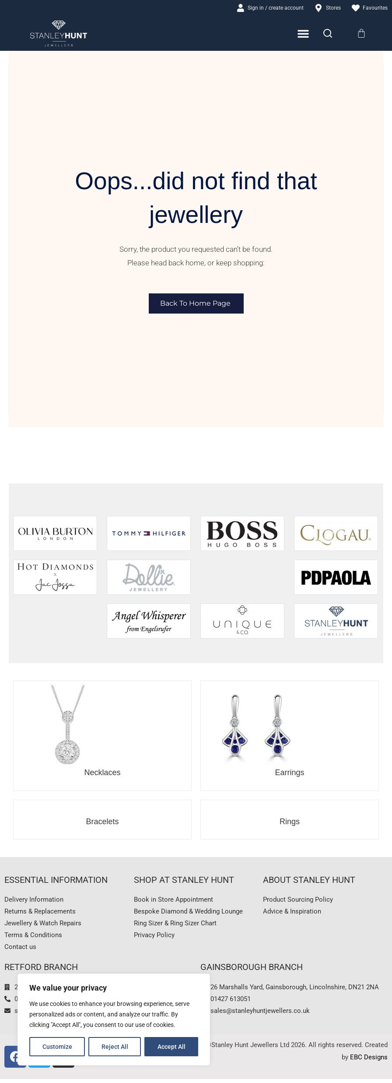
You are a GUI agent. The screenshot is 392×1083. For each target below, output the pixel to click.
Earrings (289, 773)
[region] (114, 1019)
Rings (290, 822)
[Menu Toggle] (303, 34)
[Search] (327, 34)
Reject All (115, 1046)
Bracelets (102, 822)
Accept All (172, 1046)
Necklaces (102, 773)
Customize (57, 1046)
